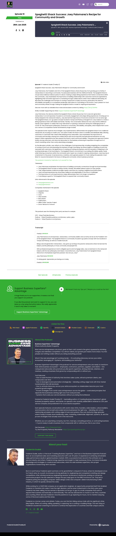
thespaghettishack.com (45, 183)
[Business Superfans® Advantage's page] (86, 5)
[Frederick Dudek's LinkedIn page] (32, 513)
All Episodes (56, 275)
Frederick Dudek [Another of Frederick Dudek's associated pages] (32, 516)
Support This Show (45, 439)
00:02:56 (46, 262)
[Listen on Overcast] (97, 329)
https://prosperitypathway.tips (74, 433)
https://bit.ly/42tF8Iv (90, 108)
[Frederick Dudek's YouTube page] (35, 513)
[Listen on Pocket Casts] (82, 329)
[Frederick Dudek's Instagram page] (30, 513)
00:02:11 (45, 233)
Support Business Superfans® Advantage (71, 111)
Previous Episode (72, 275)
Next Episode (42, 275)
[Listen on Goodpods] (63, 335)
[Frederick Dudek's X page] (29, 513)
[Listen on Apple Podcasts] (33, 329)
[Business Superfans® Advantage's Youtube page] (82, 5)
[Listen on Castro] (49, 335)
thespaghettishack (44, 184)
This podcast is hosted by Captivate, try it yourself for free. (53, 160)
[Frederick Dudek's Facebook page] (26, 513)
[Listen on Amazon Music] (64, 329)
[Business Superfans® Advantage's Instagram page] (79, 5)
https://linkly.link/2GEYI (53, 431)
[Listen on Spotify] (49, 329)
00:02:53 (50, 256)
